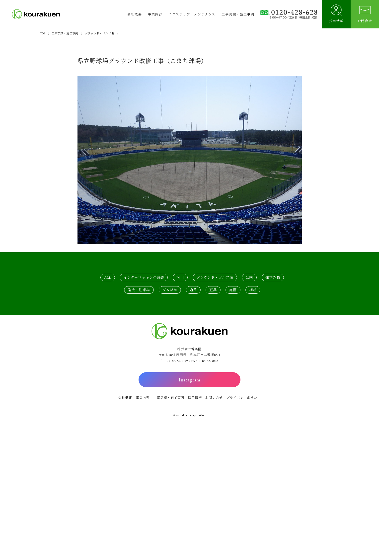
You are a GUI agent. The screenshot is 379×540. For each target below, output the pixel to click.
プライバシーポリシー (243, 398)
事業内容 (143, 398)
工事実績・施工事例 (168, 398)
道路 (193, 290)
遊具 (213, 290)
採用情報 (195, 398)
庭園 (233, 290)
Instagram (189, 379)
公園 (249, 277)
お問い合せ (214, 398)
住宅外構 (272, 277)
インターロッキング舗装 (144, 277)
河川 (180, 277)
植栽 (253, 290)
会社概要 (125, 398)
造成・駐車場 (139, 290)
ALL (107, 277)
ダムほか (169, 290)
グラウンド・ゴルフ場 (214, 277)
